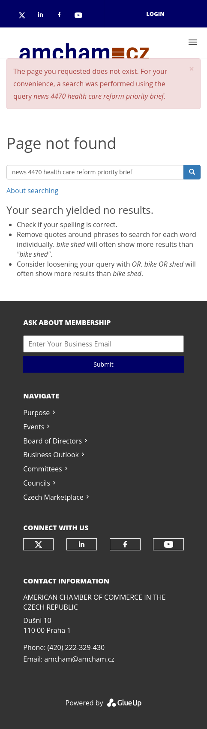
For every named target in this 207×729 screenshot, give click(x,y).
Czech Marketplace (53, 497)
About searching (32, 190)
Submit (103, 364)
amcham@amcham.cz (79, 659)
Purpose (36, 412)
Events (33, 426)
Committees (42, 469)
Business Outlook (51, 454)
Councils (36, 483)
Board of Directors (52, 441)
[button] (191, 68)
